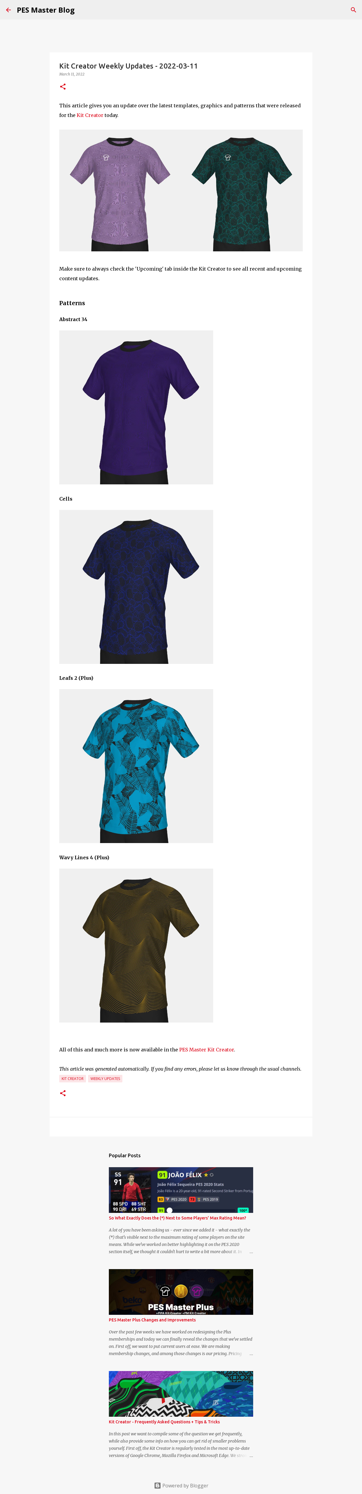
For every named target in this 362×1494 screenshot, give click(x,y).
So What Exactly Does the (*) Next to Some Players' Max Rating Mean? (177, 1218)
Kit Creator (90, 115)
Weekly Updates (105, 1078)
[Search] (353, 10)
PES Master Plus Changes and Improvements (152, 1320)
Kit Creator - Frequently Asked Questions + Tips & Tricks (164, 1421)
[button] (62, 87)
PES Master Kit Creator (206, 1050)
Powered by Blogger (181, 1485)
